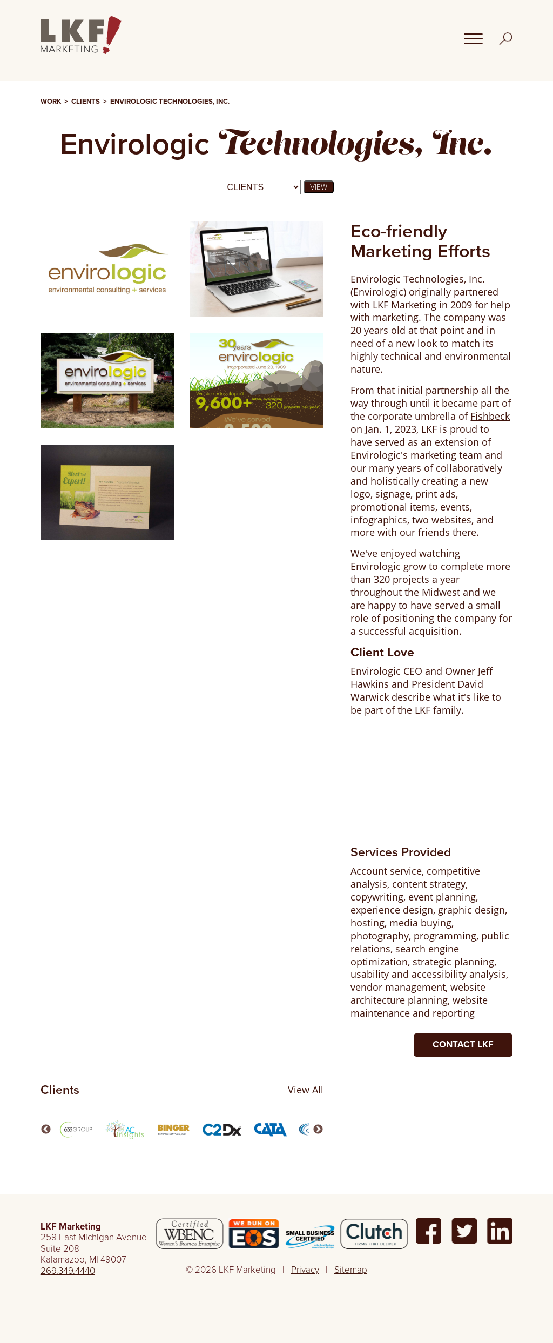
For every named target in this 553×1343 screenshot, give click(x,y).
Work (51, 101)
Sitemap (350, 1269)
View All (305, 1090)
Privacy (305, 1269)
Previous (46, 1129)
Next (318, 1129)
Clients (85, 101)
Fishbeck (490, 415)
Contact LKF (463, 1044)
